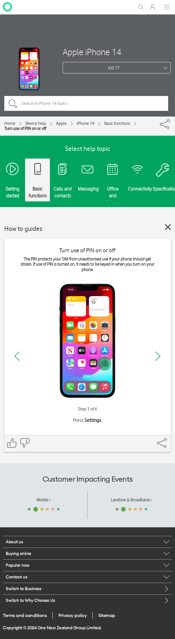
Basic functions (117, 123)
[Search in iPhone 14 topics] (86, 103)
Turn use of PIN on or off (25, 128)
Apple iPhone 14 (92, 52)
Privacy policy (72, 615)
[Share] (170, 122)
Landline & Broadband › (131, 499)
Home (9, 123)
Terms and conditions (25, 615)
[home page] (7, 6)
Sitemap (106, 615)
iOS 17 (113, 68)
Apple (61, 123)
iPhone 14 (85, 123)
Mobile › (43, 499)
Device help (35, 123)
